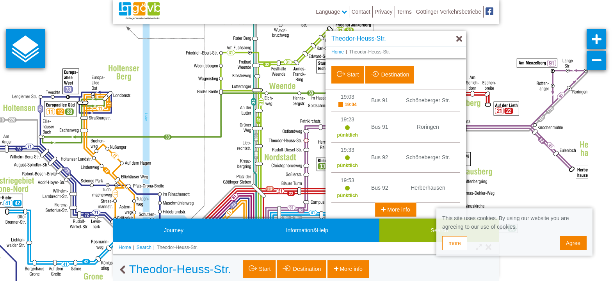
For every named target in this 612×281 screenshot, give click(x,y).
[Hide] (459, 39)
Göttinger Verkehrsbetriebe (448, 12)
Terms (404, 12)
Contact (360, 12)
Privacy (384, 12)
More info (398, 209)
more (454, 243)
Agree (573, 243)
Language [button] (331, 12)
